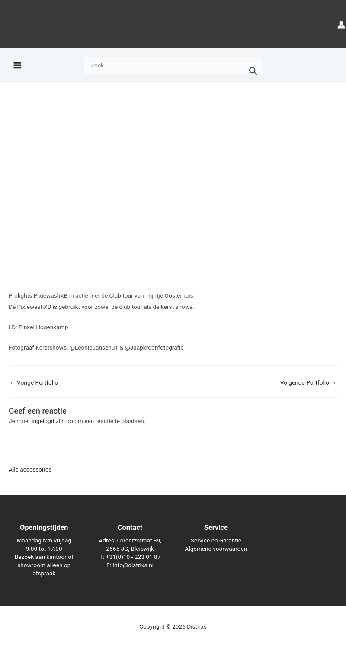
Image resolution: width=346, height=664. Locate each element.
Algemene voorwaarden (216, 548)
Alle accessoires (30, 469)
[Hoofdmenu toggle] (17, 65)
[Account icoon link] (341, 24)
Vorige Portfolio (34, 383)
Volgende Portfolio (308, 383)
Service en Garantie (216, 540)
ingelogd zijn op (52, 420)
